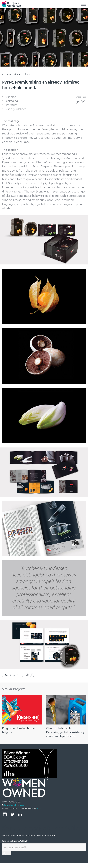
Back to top (12, 675)
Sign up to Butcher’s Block (14, 841)
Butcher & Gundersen (11, 4)
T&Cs (38, 808)
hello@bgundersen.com (14, 805)
